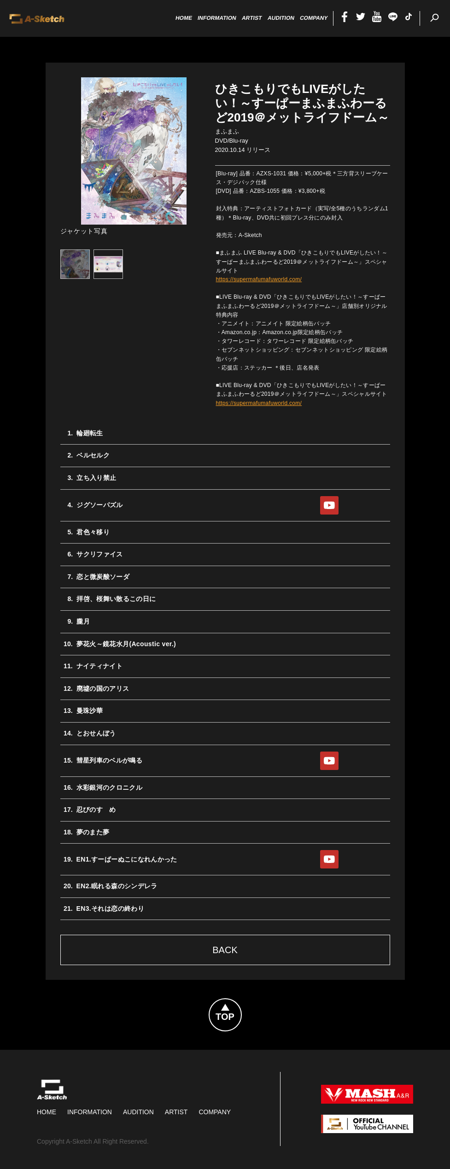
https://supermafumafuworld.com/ (259, 279)
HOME (46, 1112)
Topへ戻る (241, 1004)
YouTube (329, 505)
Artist (176, 1112)
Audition (138, 1112)
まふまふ (227, 131)
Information (89, 1112)
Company (215, 1112)
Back (224, 950)
